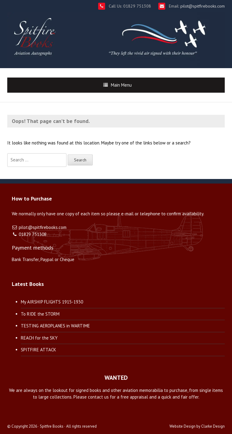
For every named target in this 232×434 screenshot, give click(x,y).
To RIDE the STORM (40, 314)
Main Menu (121, 85)
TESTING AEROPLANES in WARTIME (55, 326)
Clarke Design (213, 426)
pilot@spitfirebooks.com (202, 6)
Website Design (182, 426)
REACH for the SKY (39, 338)
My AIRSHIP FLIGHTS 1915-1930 (52, 302)
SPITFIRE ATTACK (38, 350)
